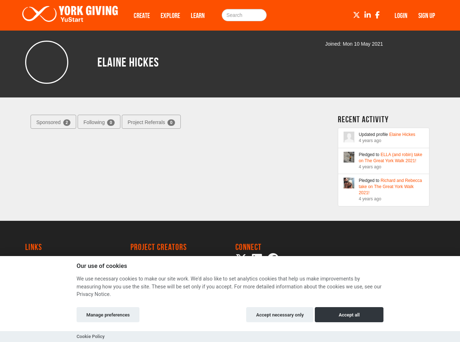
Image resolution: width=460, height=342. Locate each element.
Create (142, 15)
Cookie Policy (91, 336)
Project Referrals (151, 122)
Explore (170, 15)
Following (99, 122)
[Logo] (70, 15)
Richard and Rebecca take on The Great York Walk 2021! (390, 186)
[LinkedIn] (367, 15)
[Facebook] (377, 15)
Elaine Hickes (402, 134)
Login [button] (401, 15)
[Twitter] (356, 15)
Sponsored (53, 122)
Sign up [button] (426, 15)
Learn (198, 15)
